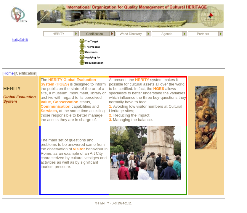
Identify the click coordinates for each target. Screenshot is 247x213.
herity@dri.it (20, 39)
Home (9, 73)
